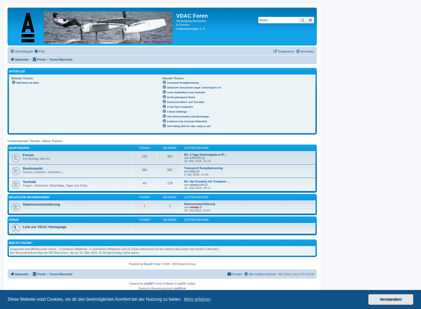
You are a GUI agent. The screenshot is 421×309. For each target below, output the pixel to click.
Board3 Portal (152, 264)
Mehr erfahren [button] (197, 299)
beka (193, 171)
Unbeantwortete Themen (24, 141)
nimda (194, 207)
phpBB (148, 283)
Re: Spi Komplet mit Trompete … (207, 181)
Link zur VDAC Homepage (45, 227)
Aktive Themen (52, 141)
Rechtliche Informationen (29, 197)
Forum (28, 155)
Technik (29, 182)
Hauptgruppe (19, 148)
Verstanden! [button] (391, 299)
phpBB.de (180, 288)
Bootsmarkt (32, 168)
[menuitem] (39, 51)
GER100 (195, 157)
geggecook (197, 184)
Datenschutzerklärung (41, 204)
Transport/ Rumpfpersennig (203, 168)
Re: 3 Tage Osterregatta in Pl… (205, 154)
